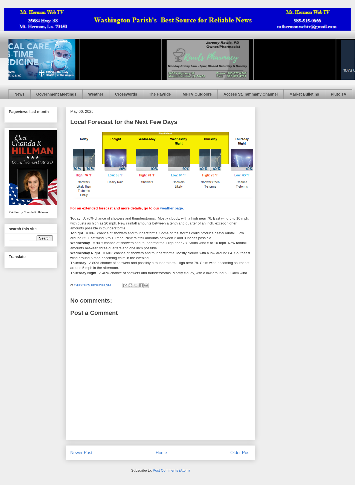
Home (161, 452)
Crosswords (126, 94)
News (19, 94)
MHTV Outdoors (197, 94)
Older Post (240, 452)
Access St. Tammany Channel (250, 94)
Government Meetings (56, 94)
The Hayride (160, 94)
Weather (95, 94)
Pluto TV (339, 94)
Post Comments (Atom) (171, 470)
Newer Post (81, 452)
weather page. (172, 208)
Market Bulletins (304, 94)
